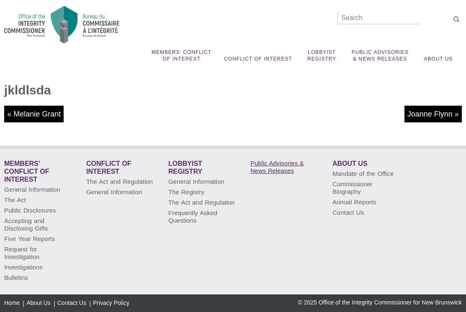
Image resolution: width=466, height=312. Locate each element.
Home (12, 302)
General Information (32, 189)
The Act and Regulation (119, 181)
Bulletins (16, 277)
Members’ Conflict (181, 55)
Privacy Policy (111, 302)
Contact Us (348, 212)
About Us (438, 59)
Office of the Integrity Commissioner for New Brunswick (390, 302)
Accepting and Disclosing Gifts (26, 224)
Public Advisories (380, 55)
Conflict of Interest (258, 59)
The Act (15, 199)
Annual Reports (354, 201)
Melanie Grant (37, 114)
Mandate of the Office (363, 173)
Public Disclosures (30, 210)
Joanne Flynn (430, 114)
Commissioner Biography (352, 187)
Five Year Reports (29, 238)
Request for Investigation (21, 253)
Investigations (23, 267)
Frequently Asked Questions (192, 216)
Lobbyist (322, 55)
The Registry (186, 191)
